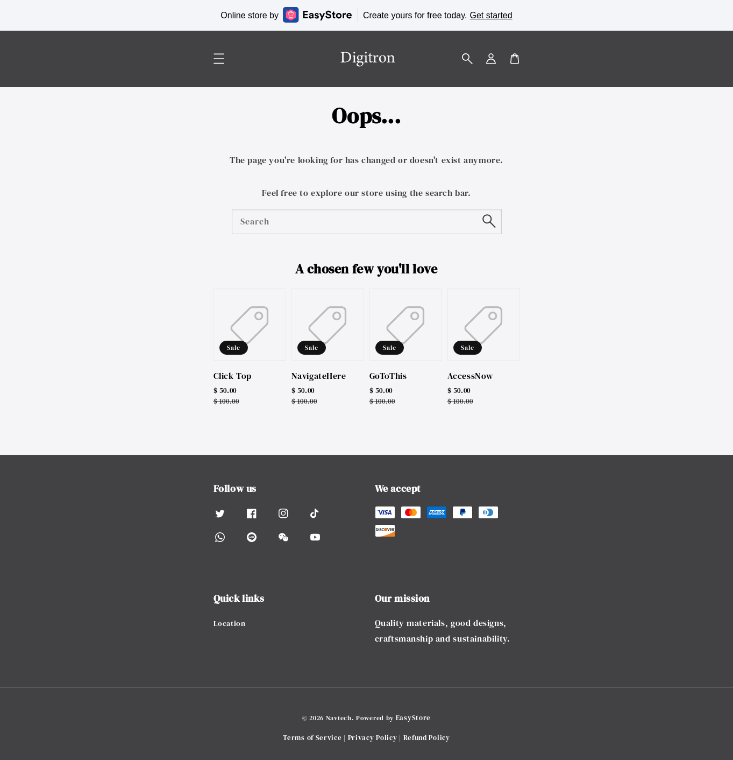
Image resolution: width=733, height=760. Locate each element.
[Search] (489, 221)
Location (230, 623)
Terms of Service (312, 737)
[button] (467, 58)
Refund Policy (426, 737)
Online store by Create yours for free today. (366, 15)
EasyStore (413, 717)
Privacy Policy (372, 737)
